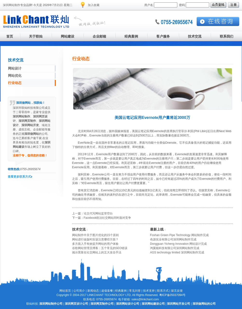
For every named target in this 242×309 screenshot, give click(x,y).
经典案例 (121, 290)
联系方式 (163, 290)
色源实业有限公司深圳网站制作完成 (173, 239)
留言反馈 (177, 290)
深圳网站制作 (11, 5)
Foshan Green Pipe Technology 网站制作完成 (179, 235)
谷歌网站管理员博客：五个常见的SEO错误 (99, 248)
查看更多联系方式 (19, 176)
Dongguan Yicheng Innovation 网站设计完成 (178, 243)
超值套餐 (107, 290)
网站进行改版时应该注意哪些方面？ (95, 239)
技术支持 (149, 290)
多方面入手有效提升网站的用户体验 (95, 243)
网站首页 (65, 290)
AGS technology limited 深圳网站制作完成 (177, 252)
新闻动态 (93, 290)
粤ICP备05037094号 (172, 295)
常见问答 (135, 290)
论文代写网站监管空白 (98, 213)
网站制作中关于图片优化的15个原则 (95, 235)
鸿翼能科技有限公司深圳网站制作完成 (174, 248)
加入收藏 (93, 5)
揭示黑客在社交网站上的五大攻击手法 (96, 252)
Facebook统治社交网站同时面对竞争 (107, 217)
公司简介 (79, 290)
